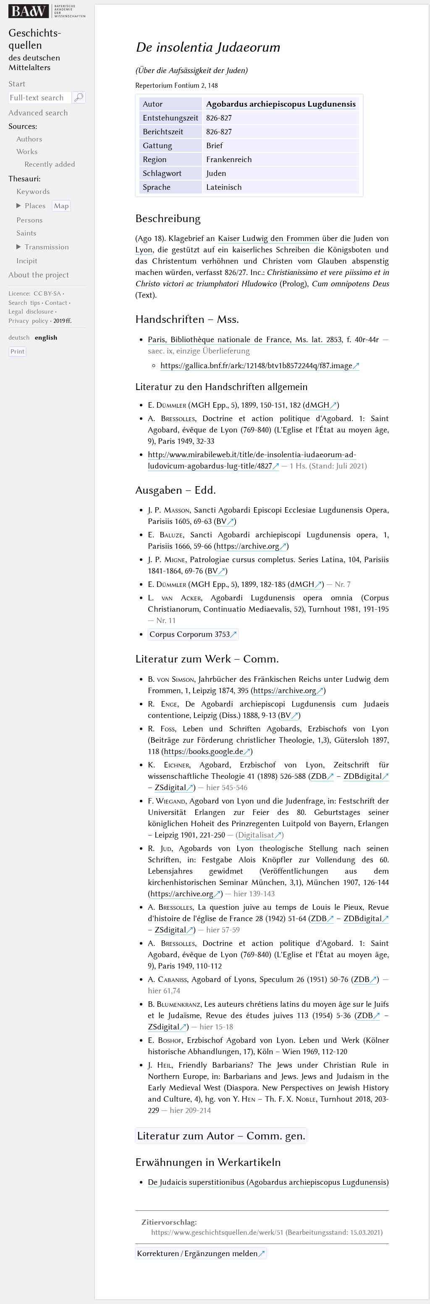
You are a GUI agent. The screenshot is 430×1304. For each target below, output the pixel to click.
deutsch (19, 337)
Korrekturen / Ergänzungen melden (197, 1253)
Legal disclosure (30, 311)
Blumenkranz (178, 1004)
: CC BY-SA (34, 293)
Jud (165, 848)
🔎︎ (78, 97)
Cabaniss (172, 979)
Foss (167, 728)
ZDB (319, 776)
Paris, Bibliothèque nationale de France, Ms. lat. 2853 (244, 339)
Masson (176, 510)
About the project (38, 275)
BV (221, 521)
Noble (306, 1099)
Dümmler (171, 405)
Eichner (176, 765)
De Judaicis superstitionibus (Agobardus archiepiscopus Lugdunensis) (268, 1182)
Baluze (171, 534)
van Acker (181, 597)
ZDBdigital (362, 776)
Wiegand (170, 801)
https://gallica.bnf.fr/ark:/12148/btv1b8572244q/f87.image (256, 365)
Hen (248, 1099)
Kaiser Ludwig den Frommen (269, 238)
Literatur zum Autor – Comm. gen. (221, 1135)
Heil (164, 1065)
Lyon (143, 249)
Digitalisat (256, 835)
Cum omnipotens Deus (350, 283)
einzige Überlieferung (213, 351)
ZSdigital (170, 787)
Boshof (169, 1040)
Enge (169, 704)
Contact (56, 302)
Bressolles (178, 418)
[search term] (39, 98)
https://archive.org (247, 546)
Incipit (26, 260)
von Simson (175, 679)
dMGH (317, 405)
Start (17, 84)
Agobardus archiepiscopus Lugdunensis (281, 104)
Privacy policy (28, 321)
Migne (174, 559)
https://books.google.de (203, 751)
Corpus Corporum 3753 (189, 634)
